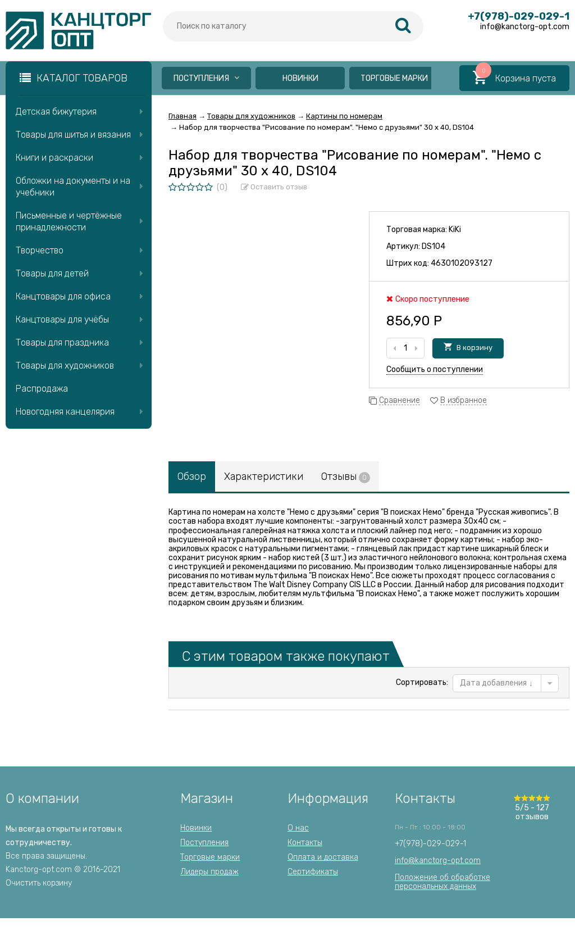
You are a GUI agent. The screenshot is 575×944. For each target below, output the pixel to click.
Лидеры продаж (209, 872)
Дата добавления (496, 683)
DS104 (433, 246)
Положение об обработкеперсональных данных (442, 882)
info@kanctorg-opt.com (438, 860)
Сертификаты (313, 872)
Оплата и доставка (323, 857)
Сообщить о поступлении (434, 369)
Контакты (305, 842)
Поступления (206, 78)
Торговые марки (394, 78)
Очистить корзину (39, 883)
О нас (298, 828)
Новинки (300, 78)
